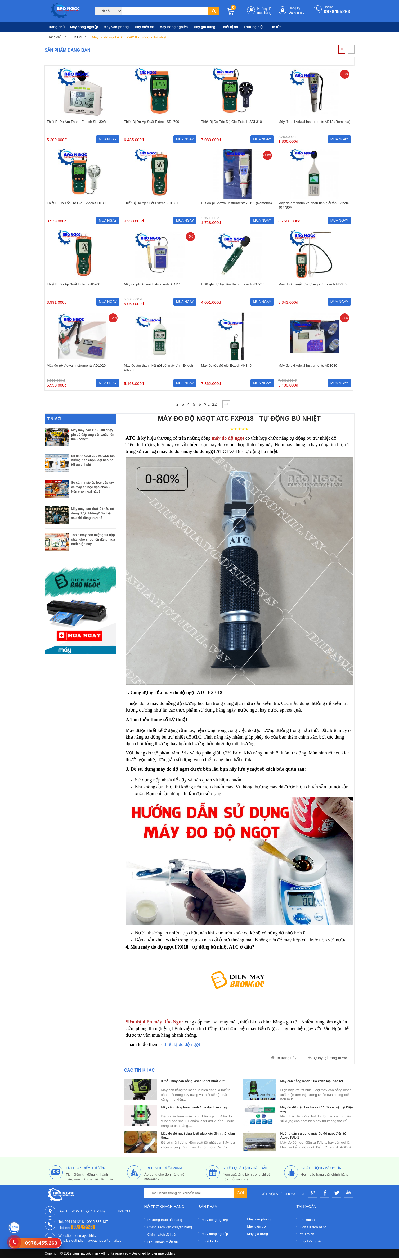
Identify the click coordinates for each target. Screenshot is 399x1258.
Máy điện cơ (144, 27)
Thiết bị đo (229, 27)
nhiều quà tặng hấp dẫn (245, 1168)
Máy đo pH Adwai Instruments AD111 (152, 284)
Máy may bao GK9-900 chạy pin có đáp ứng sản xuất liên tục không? (92, 434)
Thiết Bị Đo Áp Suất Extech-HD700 (73, 284)
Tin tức (275, 27)
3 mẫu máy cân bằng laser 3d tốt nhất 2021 (193, 1081)
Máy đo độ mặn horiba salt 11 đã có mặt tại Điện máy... (316, 1109)
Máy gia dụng (204, 27)
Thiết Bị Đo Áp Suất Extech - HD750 (151, 203)
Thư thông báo (311, 1241)
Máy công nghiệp (84, 27)
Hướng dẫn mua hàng (265, 11)
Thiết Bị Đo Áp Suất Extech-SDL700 (151, 122)
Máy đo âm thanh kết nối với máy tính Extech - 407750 (159, 367)
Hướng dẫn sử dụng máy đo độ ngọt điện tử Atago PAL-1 (313, 1135)
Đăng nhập (296, 12)
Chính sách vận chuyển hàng (169, 1227)
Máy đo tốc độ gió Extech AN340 (226, 365)
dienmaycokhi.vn (164, 1253)
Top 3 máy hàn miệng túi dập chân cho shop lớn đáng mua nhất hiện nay (93, 539)
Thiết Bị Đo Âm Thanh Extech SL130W (76, 122)
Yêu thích (307, 1234)
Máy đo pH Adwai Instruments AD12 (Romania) (314, 122)
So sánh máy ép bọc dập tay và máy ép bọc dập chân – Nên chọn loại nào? (92, 487)
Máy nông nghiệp (174, 27)
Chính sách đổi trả (161, 1235)
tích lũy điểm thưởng (86, 1168)
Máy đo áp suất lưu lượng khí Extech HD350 (312, 284)
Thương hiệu (254, 27)
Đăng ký (294, 8)
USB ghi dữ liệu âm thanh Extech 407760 (232, 284)
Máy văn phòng (116, 27)
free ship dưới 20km (163, 1168)
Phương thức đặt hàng (164, 1220)
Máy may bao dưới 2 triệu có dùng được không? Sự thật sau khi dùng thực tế (92, 513)
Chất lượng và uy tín (321, 1168)
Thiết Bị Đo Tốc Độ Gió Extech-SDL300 (77, 203)
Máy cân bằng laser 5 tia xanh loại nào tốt (311, 1081)
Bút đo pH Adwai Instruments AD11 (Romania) (236, 203)
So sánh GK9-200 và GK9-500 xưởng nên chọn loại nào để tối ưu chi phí (93, 460)
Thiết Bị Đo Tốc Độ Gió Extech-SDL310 (231, 122)
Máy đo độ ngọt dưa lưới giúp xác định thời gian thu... (198, 1135)
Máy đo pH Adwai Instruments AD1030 (307, 365)
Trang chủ (56, 27)
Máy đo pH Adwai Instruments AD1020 (76, 365)
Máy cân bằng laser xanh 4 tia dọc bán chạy (194, 1107)
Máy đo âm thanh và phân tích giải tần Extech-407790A (313, 205)
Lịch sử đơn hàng (313, 1227)
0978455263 (337, 11)
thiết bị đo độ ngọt (181, 1044)
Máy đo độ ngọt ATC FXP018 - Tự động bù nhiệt (129, 37)
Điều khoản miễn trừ (162, 1242)
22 (214, 404)
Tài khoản (307, 1220)
